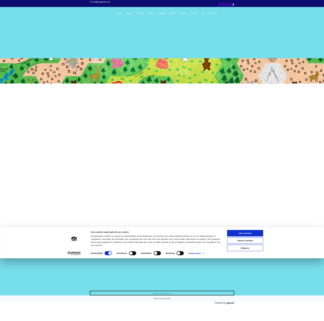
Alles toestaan (245, 154)
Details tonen (195, 174)
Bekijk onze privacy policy (162, 298)
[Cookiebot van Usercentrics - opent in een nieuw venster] (74, 174)
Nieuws (129, 13)
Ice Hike (140, 13)
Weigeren (245, 169)
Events (194, 13)
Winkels (183, 13)
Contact (213, 13)
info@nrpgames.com (101, 2)
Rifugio (151, 13)
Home (119, 13)
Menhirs (162, 13)
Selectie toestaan (245, 161)
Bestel (173, 13)
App (203, 13)
